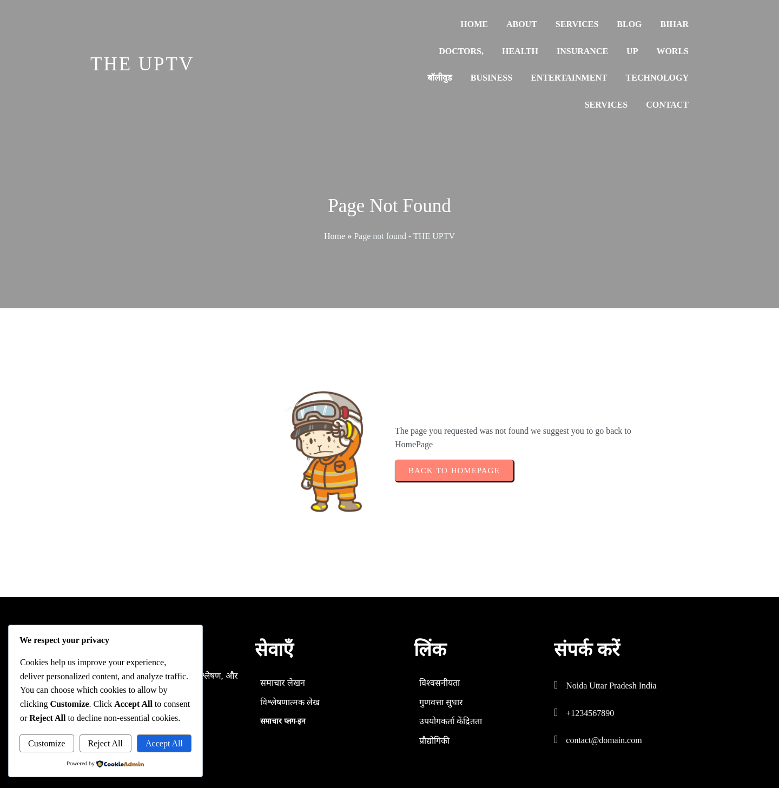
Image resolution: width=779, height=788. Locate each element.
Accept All (164, 743)
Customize (46, 743)
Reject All (105, 743)
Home (334, 236)
